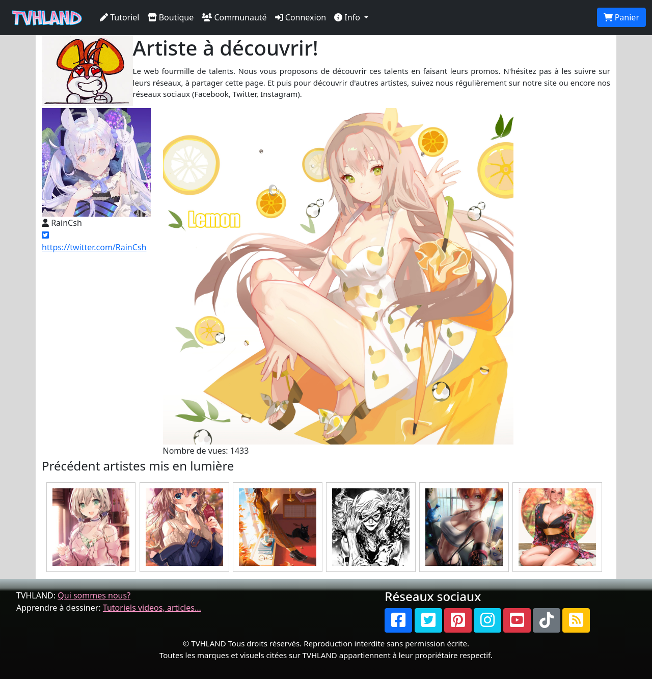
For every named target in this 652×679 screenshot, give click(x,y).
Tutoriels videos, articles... (152, 607)
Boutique (171, 17)
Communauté (234, 17)
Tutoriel (120, 17)
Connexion (301, 17)
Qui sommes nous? (94, 595)
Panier (621, 17)
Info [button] (348, 17)
